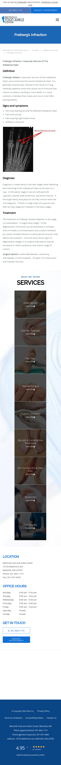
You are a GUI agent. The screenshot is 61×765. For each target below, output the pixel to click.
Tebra (42, 755)
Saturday (22, 610)
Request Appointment (16, 639)
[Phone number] (16, 630)
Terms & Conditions (13, 718)
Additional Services (50, 50)
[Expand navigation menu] (57, 19)
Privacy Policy (43, 711)
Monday (22, 592)
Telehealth (22, 2)
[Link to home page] (27, 20)
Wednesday (22, 599)
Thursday (22, 603)
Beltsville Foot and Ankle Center (15, 50)
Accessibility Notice (34, 718)
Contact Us (51, 718)
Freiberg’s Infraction (14, 52)
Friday (22, 607)
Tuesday (22, 596)
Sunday (22, 614)
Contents (35, 50)
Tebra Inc (30, 711)
